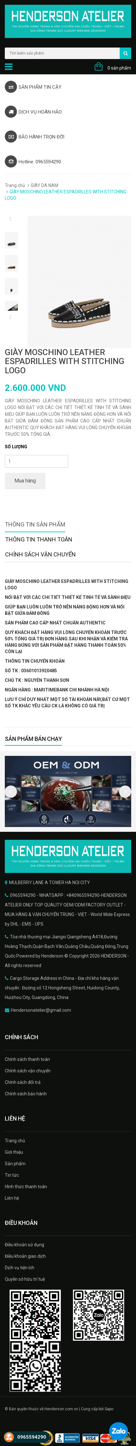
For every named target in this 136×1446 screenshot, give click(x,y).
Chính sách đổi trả (23, 1082)
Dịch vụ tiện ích (19, 1267)
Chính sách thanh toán (27, 1059)
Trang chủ (15, 185)
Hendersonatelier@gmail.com (41, 1010)
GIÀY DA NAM (44, 185)
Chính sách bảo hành (26, 1093)
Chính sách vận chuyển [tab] (40, 554)
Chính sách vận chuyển (28, 1070)
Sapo (109, 1409)
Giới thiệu (14, 1152)
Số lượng (16, 446)
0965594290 (31, 1437)
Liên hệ (12, 1198)
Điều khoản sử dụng (24, 1244)
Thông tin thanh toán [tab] (38, 539)
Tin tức (12, 1175)
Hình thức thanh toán (26, 1186)
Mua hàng (25, 481)
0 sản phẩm (119, 68)
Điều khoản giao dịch (25, 1256)
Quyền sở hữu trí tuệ (25, 1279)
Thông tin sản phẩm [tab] (35, 524)
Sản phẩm (15, 1163)
